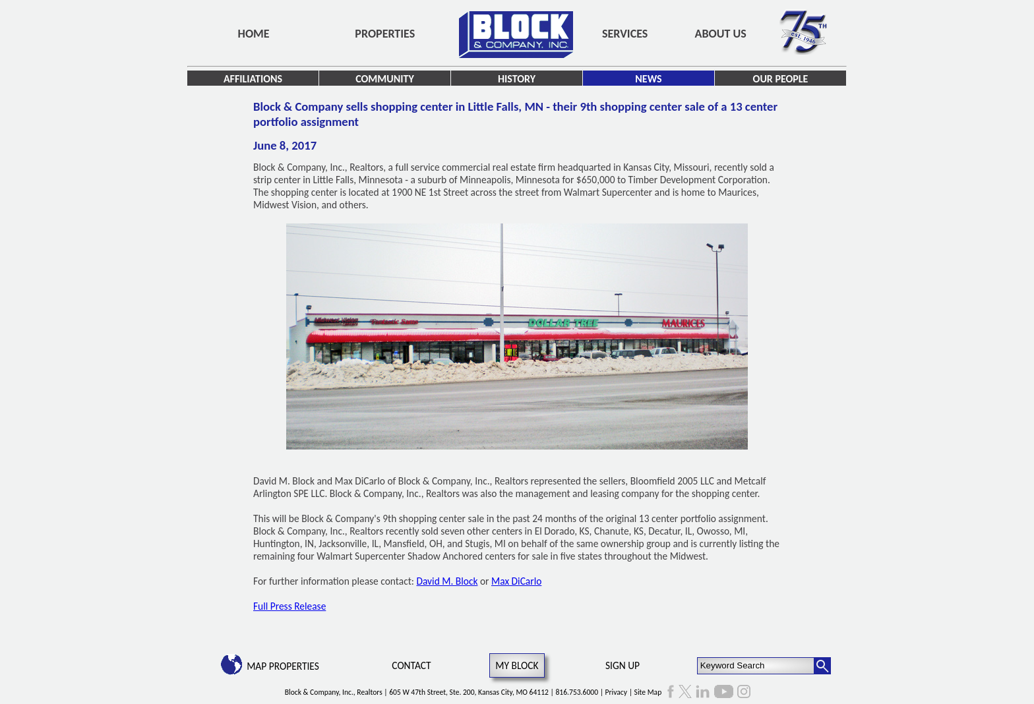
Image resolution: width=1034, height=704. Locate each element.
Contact (411, 665)
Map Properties (283, 666)
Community (384, 79)
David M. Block (446, 581)
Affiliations (253, 79)
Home (254, 33)
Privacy (616, 692)
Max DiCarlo (516, 581)
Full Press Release (289, 606)
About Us (720, 33)
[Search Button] (822, 665)
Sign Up (622, 665)
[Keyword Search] (756, 665)
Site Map (648, 692)
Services (625, 33)
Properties (385, 33)
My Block (516, 665)
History (516, 79)
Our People (780, 79)
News (648, 79)
